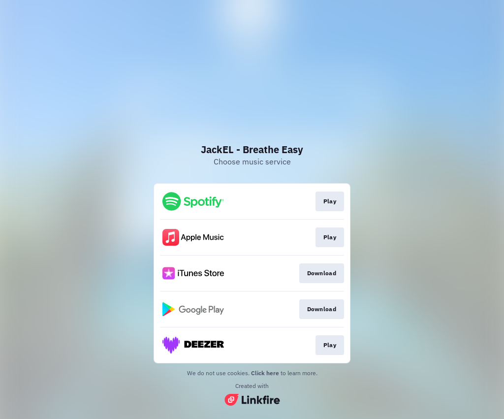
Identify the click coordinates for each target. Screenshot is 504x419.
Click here (265, 373)
